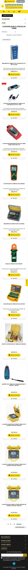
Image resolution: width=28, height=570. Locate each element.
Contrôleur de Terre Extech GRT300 (14, 304)
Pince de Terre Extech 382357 (13, 264)
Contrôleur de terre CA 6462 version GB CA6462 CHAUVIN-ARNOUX (14, 505)
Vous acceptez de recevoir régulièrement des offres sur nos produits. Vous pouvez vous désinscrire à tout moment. (14, 559)
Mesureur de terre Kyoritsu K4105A (14, 224)
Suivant (20, 524)
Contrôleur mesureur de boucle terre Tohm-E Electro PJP (14, 144)
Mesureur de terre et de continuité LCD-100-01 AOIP (14, 64)
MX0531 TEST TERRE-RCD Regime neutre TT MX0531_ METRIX (14, 384)
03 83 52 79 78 (10, 1)
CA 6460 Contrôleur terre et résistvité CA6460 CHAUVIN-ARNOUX (14, 425)
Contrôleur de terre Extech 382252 (14, 183)
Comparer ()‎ (6, 39)
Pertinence (9, 32)
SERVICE (22, 1)
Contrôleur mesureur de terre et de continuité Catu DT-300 (14, 104)
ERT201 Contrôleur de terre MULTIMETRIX (14, 344)
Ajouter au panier (14, 74)
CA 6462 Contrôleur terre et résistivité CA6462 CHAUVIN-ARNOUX (14, 465)
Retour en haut (21, 527)
